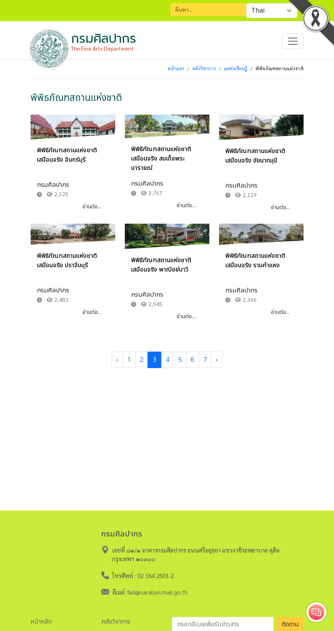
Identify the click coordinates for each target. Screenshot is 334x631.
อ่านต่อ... (91, 206)
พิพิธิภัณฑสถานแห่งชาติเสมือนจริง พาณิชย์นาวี (161, 264)
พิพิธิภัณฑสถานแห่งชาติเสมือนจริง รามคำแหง (255, 260)
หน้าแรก (176, 68)
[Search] (208, 9)
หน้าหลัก (41, 619)
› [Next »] (217, 360)
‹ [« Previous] (117, 360)
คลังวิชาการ (204, 68)
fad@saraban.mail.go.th (157, 590)
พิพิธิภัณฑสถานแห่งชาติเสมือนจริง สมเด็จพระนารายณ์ (161, 158)
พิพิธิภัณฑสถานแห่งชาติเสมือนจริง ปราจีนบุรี (67, 260)
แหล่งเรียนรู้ (235, 68)
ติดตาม (290, 622)
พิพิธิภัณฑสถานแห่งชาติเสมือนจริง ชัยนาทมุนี (255, 155)
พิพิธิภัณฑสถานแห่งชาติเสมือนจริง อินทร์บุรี (67, 155)
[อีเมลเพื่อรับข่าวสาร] (223, 622)
